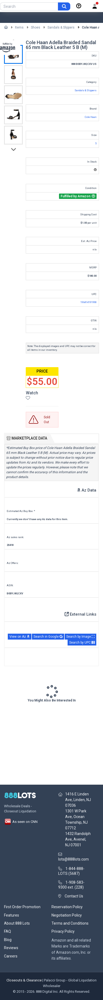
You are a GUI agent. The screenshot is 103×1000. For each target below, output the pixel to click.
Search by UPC (82, 642)
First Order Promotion (22, 907)
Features (11, 915)
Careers (10, 956)
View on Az (19, 636)
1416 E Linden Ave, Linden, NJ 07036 (78, 800)
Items (19, 27)
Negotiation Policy (67, 915)
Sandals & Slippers (61, 27)
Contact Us (74, 896)
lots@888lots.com (73, 859)
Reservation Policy (67, 907)
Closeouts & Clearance (24, 980)
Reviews (11, 948)
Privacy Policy (63, 931)
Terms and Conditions (70, 923)
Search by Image (80, 636)
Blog (8, 940)
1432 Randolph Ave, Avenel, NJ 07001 (78, 839)
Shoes (35, 27)
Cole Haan (91, 116)
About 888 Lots (17, 923)
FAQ (7, 931)
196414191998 (88, 302)
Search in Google (48, 636)
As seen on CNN (21, 822)
